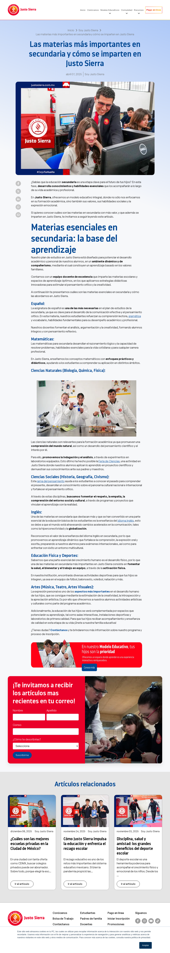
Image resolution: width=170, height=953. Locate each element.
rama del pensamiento (51, 481)
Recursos (139, 10)
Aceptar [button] (145, 945)
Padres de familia (91, 918)
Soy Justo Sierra (88, 30)
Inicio (82, 10)
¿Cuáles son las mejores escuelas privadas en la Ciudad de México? (29, 844)
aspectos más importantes (92, 591)
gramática (134, 316)
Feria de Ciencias (109, 461)
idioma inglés (126, 520)
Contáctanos (59, 630)
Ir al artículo (22, 883)
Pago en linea (116, 913)
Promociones (116, 924)
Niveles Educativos (109, 10)
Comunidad (126, 10)
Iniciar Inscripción (119, 918)
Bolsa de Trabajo (63, 918)
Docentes (86, 924)
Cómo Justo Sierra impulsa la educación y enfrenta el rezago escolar (85, 844)
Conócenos (93, 10)
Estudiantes (87, 913)
